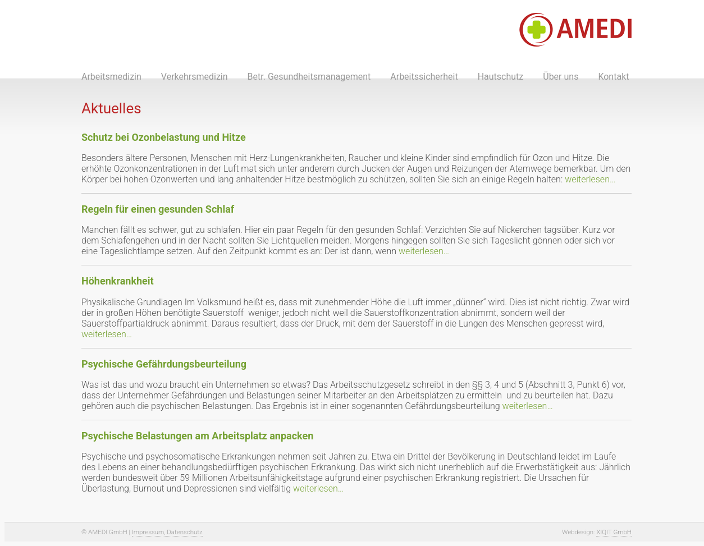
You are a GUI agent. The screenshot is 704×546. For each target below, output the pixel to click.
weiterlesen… (590, 179)
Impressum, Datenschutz (167, 532)
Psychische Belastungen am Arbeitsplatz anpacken (197, 436)
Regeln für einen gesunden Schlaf (157, 209)
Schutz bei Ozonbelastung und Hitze (163, 137)
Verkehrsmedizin (194, 76)
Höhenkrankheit (117, 281)
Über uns (560, 76)
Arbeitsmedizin (111, 76)
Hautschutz (501, 76)
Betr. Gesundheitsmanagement (309, 76)
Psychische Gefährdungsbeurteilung (163, 364)
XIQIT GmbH (614, 532)
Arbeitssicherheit (424, 76)
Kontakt (613, 76)
